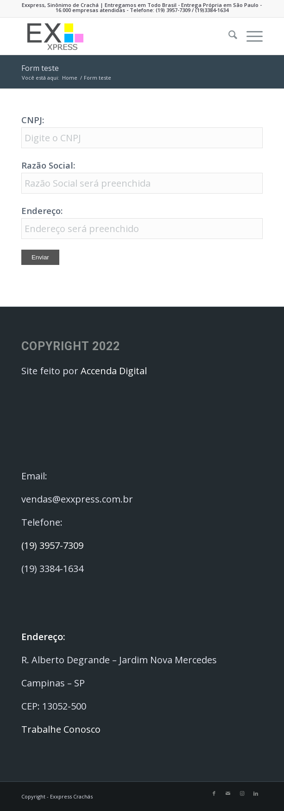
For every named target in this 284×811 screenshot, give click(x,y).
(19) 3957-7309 (173, 9)
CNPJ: (32, 120)
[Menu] (250, 36)
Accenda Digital (114, 371)
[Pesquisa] (228, 36)
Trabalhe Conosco (62, 729)
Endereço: (42, 210)
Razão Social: (48, 165)
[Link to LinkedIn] (256, 793)
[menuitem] (228, 36)
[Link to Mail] (228, 793)
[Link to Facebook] (214, 793)
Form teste (40, 68)
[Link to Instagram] (242, 793)
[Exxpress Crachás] (118, 36)
